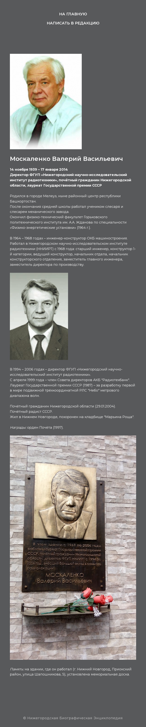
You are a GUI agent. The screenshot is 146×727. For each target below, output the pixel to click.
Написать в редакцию (73, 23)
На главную (73, 14)
